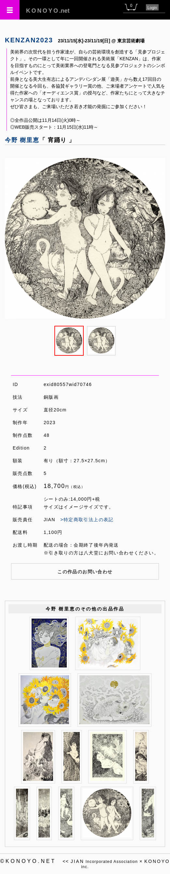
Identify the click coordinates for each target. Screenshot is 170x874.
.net (48, 10)
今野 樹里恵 (22, 140)
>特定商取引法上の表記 (87, 519)
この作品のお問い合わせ (84, 571)
